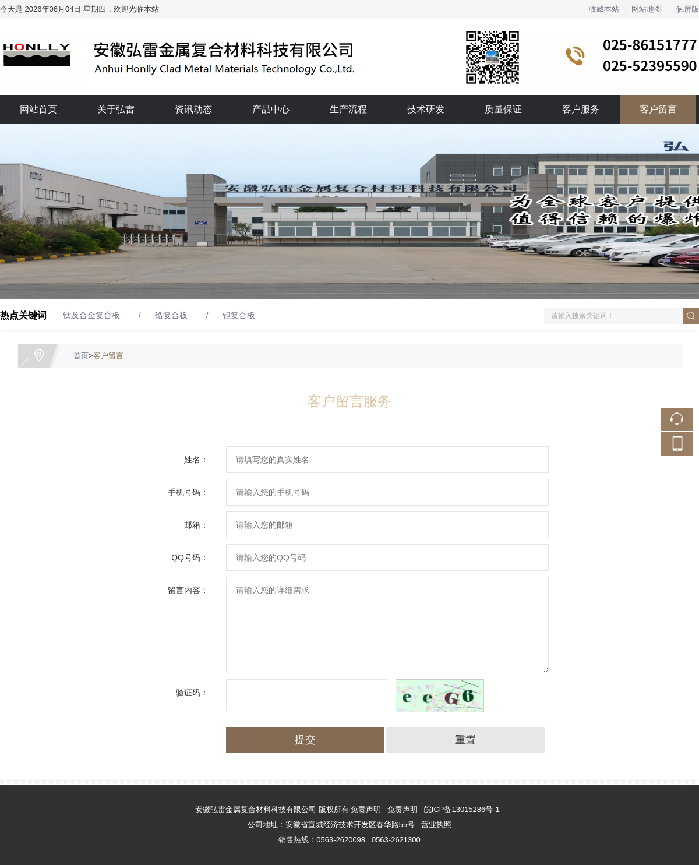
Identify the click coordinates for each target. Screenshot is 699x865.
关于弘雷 (116, 109)
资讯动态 (193, 109)
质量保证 (503, 109)
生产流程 (348, 109)
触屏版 (687, 9)
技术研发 (425, 109)
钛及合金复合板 (91, 315)
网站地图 (646, 9)
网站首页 (38, 109)
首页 (81, 355)
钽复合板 (239, 315)
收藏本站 (604, 9)
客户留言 (658, 109)
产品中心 (271, 109)
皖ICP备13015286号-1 (462, 809)
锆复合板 (171, 315)
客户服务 (580, 109)
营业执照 (436, 824)
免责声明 (402, 809)
